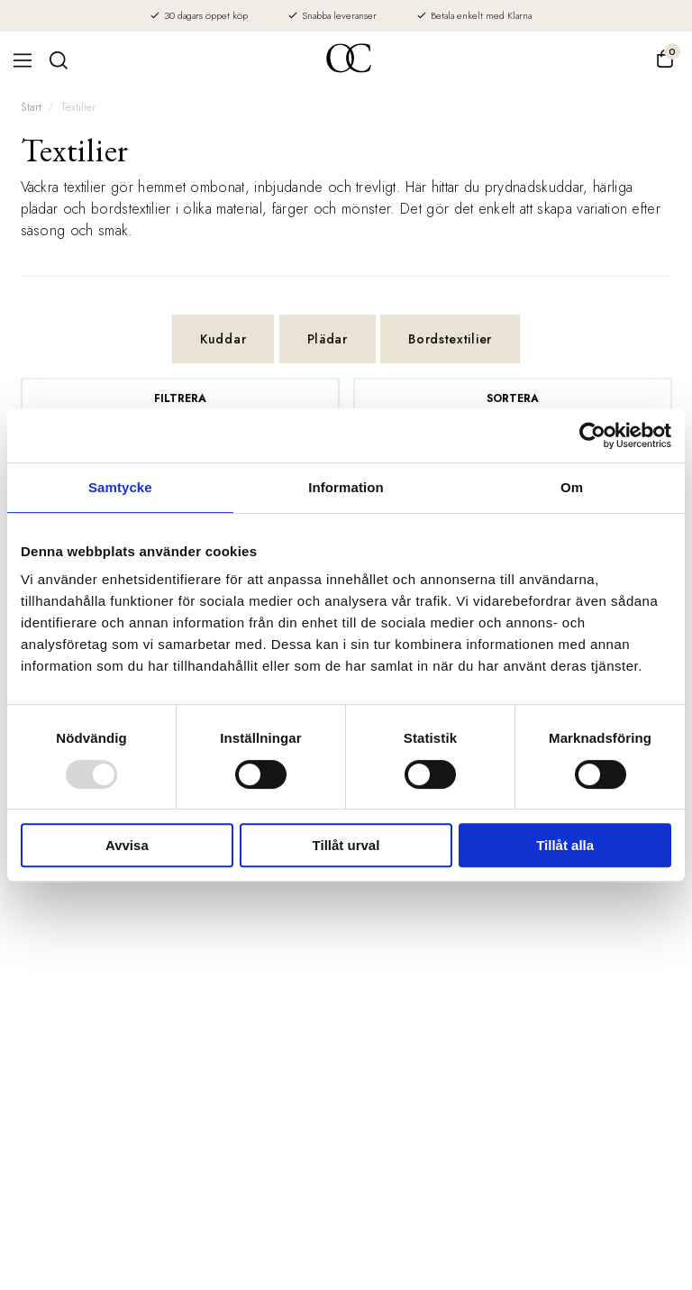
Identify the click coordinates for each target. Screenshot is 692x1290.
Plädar (327, 339)
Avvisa (127, 845)
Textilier (78, 107)
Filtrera (180, 398)
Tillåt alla (565, 845)
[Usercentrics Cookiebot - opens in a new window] (592, 435)
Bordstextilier (450, 339)
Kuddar (223, 339)
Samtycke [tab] (120, 487)
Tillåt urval (346, 845)
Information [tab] (346, 487)
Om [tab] (571, 487)
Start (31, 107)
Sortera (513, 398)
